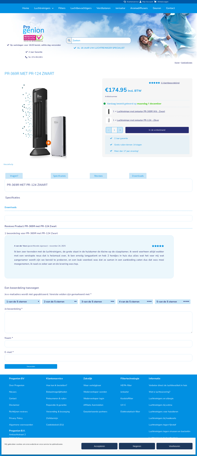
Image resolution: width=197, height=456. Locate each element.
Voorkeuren (174, 446)
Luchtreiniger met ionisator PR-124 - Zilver (138, 120)
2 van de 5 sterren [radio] (54, 301)
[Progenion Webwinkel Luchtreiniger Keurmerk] (33, 35)
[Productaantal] (114, 130)
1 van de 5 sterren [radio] (16, 301)
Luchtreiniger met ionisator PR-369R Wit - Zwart (141, 111)
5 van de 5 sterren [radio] (167, 301)
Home (177, 62)
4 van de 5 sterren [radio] (129, 301)
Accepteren (99, 446)
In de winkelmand (157, 130)
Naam (9, 338)
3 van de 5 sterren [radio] (92, 301)
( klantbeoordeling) (170, 82)
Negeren (137, 446)
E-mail (9, 352)
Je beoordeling (13, 308)
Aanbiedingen (186, 62)
